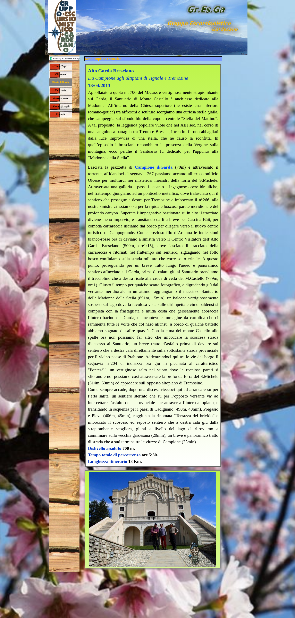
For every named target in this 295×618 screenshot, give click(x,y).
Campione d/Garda (153, 167)
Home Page (60, 66)
